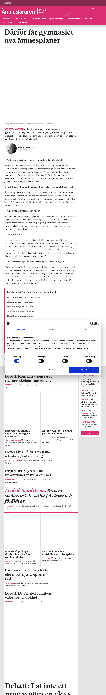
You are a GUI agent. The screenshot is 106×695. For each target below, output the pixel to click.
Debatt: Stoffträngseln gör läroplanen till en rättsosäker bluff (27, 276)
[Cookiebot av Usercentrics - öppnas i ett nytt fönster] (90, 323)
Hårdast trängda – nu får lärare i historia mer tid (22, 258)
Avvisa (21, 370)
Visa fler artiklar (41, 545)
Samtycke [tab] (21, 330)
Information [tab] (53, 330)
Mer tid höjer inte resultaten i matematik (20, 244)
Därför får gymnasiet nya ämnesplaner (19, 248)
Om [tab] (85, 330)
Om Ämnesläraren (11, 680)
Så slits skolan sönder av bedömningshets (21, 230)
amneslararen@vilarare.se (13, 683)
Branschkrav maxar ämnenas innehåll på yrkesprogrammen (26, 267)
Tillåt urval (53, 370)
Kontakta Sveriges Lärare (82, 684)
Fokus (14, 287)
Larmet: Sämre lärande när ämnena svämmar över (23, 225)
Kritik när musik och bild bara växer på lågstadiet (23, 262)
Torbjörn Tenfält (26, 75)
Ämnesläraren (20, 19)
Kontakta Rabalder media (50, 684)
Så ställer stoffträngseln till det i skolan (20, 234)
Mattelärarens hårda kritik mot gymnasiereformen (23, 253)
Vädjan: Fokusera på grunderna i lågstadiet (21, 239)
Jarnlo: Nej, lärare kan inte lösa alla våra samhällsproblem (26, 272)
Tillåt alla (84, 370)
